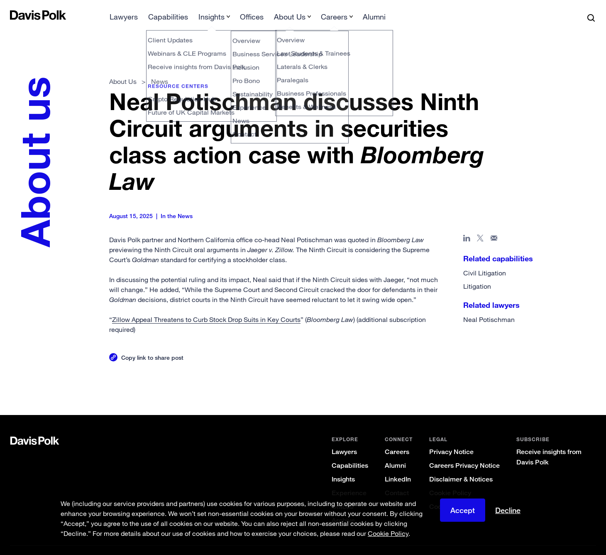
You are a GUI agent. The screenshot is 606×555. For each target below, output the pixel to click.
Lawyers (344, 438)
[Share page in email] (494, 226)
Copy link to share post (152, 344)
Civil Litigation (484, 259)
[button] (15, 15)
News (159, 68)
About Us (123, 68)
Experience (349, 480)
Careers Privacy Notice (464, 452)
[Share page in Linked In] (466, 226)
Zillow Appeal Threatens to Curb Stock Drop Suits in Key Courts (206, 306)
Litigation (477, 273)
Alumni (395, 452)
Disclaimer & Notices (461, 466)
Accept (462, 510)
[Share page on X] (480, 226)
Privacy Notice (451, 438)
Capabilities (350, 452)
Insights (343, 466)
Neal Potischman (489, 306)
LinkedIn (398, 466)
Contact (397, 480)
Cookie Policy (450, 480)
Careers (397, 438)
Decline (507, 510)
